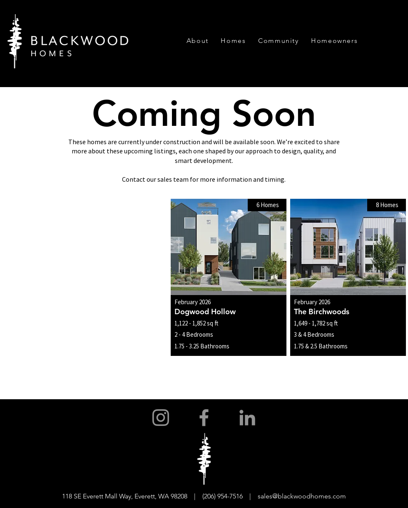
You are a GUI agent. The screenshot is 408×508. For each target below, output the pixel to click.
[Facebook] (204, 417)
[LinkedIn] (247, 417)
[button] (197, 41)
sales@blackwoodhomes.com (302, 496)
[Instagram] (160, 417)
